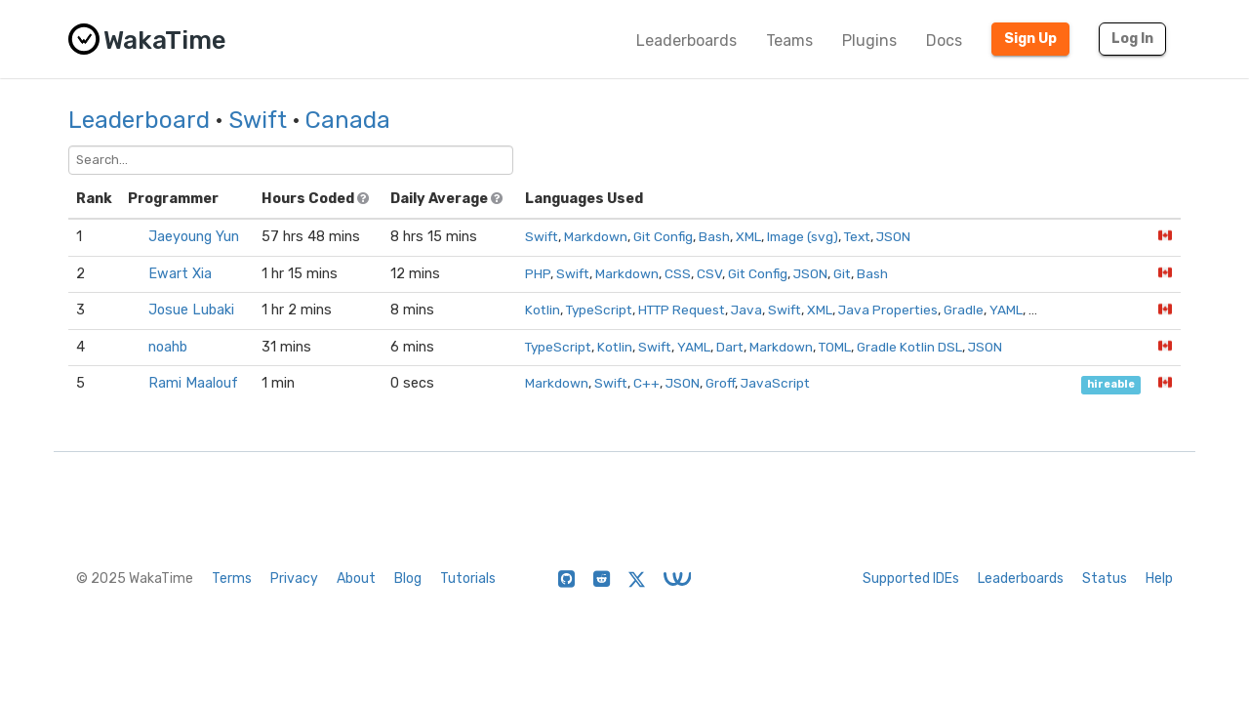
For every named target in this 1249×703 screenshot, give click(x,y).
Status (1104, 578)
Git (842, 273)
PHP (537, 273)
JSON (893, 236)
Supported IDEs (911, 578)
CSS (678, 273)
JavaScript (775, 383)
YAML (1006, 309)
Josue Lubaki (191, 310)
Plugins (869, 40)
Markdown (595, 236)
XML (748, 236)
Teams (789, 40)
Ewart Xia (180, 274)
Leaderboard (139, 120)
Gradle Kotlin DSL (909, 346)
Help (1159, 578)
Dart (730, 346)
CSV (709, 273)
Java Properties (888, 309)
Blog (408, 578)
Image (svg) (802, 236)
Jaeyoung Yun (193, 236)
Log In (1132, 38)
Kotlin (542, 309)
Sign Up (1030, 38)
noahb (167, 347)
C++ (646, 383)
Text (857, 236)
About (356, 578)
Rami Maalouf (193, 383)
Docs (944, 40)
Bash (714, 236)
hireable (1111, 384)
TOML (835, 346)
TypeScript (599, 309)
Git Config (663, 236)
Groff (720, 383)
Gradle (964, 309)
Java (746, 309)
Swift (257, 120)
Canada (347, 120)
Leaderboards (686, 40)
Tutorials (468, 578)
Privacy (294, 578)
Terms (232, 578)
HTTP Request (681, 309)
